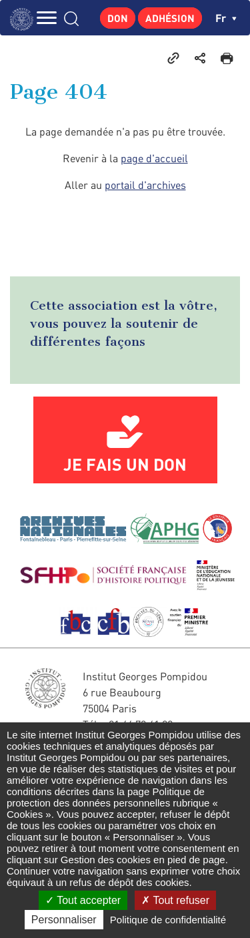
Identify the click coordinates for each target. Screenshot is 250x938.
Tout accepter (83, 900)
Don (117, 18)
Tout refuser (175, 900)
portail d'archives (145, 185)
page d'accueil (154, 158)
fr (226, 17)
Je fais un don (125, 464)
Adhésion (170, 18)
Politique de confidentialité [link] (168, 919)
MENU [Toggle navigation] (47, 18)
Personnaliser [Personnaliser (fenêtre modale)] (64, 919)
